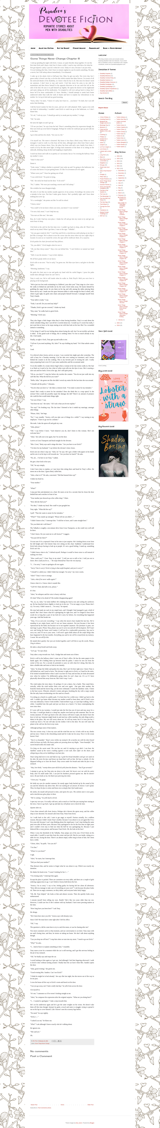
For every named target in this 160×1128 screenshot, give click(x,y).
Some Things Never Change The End (123, 301)
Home (33, 48)
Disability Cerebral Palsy (107, 78)
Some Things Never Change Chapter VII (123, 251)
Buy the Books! (63, 48)
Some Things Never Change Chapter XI (123, 273)
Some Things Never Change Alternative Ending (123, 314)
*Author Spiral (120, 146)
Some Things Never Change (42, 1043)
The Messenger (104, 196)
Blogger (92, 1123)
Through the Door (105, 206)
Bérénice (102, 127)
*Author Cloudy (120, 131)
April (119, 190)
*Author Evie (119, 138)
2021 (118, 168)
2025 (118, 158)
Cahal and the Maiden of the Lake (105, 130)
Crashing (102, 134)
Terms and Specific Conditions (105, 187)
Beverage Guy (104, 125)
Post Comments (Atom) (44, 1108)
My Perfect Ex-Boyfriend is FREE (122, 199)
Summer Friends (104, 184)
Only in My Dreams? (106, 171)
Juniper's (102, 144)
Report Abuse (103, 108)
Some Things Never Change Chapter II (123, 224)
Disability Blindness (105, 76)
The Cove (103, 194)
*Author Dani (119, 133)
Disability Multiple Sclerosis (107, 82)
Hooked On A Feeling (104, 139)
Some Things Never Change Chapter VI (123, 246)
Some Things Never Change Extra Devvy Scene (123, 307)
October (120, 175)
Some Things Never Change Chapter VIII (123, 257)
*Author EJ (119, 136)
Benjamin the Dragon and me (104, 122)
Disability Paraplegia (106, 84)
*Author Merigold (121, 142)
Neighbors (103, 163)
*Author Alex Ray (121, 119)
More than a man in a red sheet (105, 159)
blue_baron (79, 1123)
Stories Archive (79, 48)
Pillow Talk (103, 176)
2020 (118, 323)
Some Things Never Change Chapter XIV (123, 290)
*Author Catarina (121, 127)
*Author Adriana (120, 117)
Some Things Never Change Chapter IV (123, 235)
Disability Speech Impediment (108, 88)
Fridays (102, 137)
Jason (101, 142)
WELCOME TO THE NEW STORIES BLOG (122, 205)
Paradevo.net (94, 48)
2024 (118, 161)
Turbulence (103, 210)
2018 (118, 325)
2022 (118, 166)
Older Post (91, 1105)
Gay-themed (103, 93)
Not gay (102, 165)
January (120, 320)
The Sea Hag (104, 202)
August (120, 180)
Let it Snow (103, 149)
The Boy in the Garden (104, 191)
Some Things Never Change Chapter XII (123, 279)
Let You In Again (104, 147)
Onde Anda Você (105, 167)
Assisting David (104, 119)
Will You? (102, 216)
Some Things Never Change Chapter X (123, 268)
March (120, 193)
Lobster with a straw (105, 151)
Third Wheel (103, 204)
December (121, 170)
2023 (118, 163)
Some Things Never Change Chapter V (123, 240)
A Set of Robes (104, 117)
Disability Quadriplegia (106, 86)
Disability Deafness (105, 80)
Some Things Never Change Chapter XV (123, 295)
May (119, 188)
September (121, 178)
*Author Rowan (120, 144)
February (121, 195)
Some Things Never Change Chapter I (123, 218)
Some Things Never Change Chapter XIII (123, 284)
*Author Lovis (120, 140)
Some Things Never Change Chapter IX (123, 262)
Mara (101, 157)
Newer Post (34, 1105)
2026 (118, 156)
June (119, 185)
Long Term (103, 155)
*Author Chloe (120, 129)
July (119, 183)
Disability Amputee (105, 73)
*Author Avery (120, 125)
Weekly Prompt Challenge (104, 213)
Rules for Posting (46, 48)
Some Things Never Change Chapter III (123, 229)
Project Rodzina (104, 179)
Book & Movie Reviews (112, 48)
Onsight (102, 174)
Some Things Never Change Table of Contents (123, 212)
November (121, 173)
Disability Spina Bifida (106, 91)
